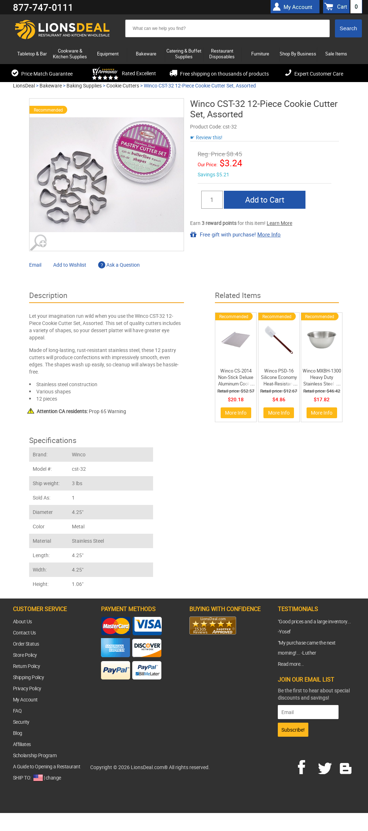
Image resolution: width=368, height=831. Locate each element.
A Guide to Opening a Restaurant (46, 766)
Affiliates (22, 744)
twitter (326, 766)
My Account (25, 699)
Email (35, 264)
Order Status (26, 643)
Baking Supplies (84, 85)
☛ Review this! (206, 137)
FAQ (17, 710)
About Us (22, 621)
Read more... (291, 663)
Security (21, 721)
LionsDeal (24, 85)
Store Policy (25, 654)
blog (346, 766)
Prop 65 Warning (81, 411)
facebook (307, 766)
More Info (269, 234)
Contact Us (24, 632)
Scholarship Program (35, 755)
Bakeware (51, 85)
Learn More (279, 223)
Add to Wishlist (69, 264)
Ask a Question (119, 264)
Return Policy (26, 666)
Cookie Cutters (122, 85)
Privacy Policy (27, 688)
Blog (17, 733)
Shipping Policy (28, 677)
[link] (203, 648)
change (53, 777)
